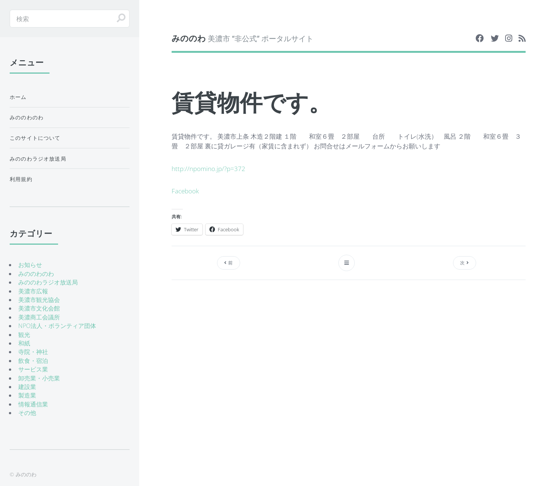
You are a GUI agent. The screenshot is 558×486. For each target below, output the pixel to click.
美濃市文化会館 (39, 308)
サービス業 (33, 369)
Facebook (185, 190)
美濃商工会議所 (39, 317)
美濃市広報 (33, 291)
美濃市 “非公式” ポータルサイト (242, 38)
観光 (24, 335)
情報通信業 (33, 404)
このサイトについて (35, 137)
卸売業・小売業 (39, 378)
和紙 (24, 343)
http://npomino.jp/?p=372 (208, 168)
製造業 (27, 395)
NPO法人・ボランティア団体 (57, 326)
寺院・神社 (33, 352)
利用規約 (21, 179)
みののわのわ (27, 117)
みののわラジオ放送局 (38, 158)
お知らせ (30, 265)
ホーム (18, 96)
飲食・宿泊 (33, 361)
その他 (27, 413)
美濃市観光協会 (39, 300)
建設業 (27, 387)
